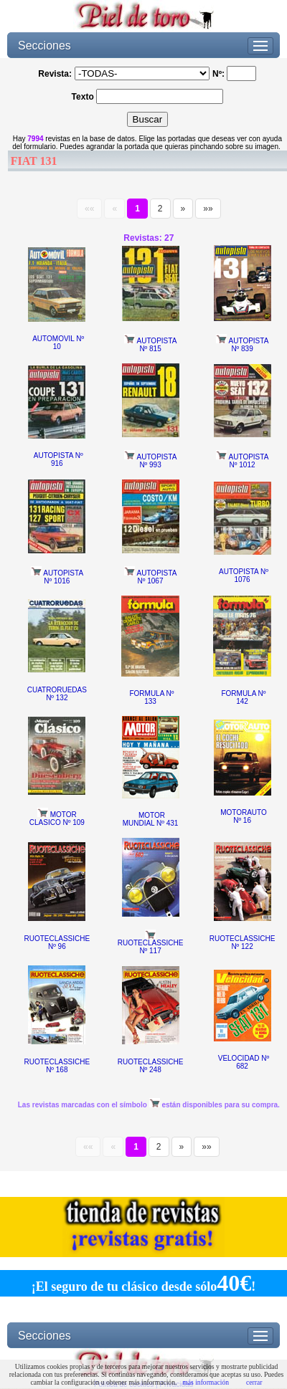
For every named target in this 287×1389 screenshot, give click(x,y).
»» (207, 209)
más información (205, 1382)
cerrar (254, 1382)
